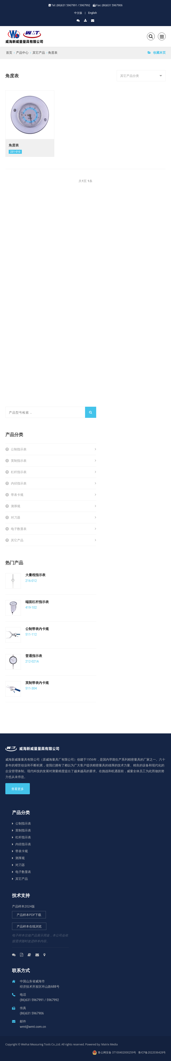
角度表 (52, 52)
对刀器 (53, 517)
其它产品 (39, 52)
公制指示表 (53, 449)
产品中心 (22, 52)
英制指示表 (53, 461)
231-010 (15, 151)
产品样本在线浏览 (29, 926)
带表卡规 (53, 495)
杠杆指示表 (53, 472)
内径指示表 (53, 483)
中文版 (78, 12)
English (92, 12)
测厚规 (53, 506)
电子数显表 (53, 529)
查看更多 (17, 789)
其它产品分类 (131, 77)
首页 (9, 52)
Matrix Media (109, 1044)
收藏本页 (157, 52)
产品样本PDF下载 (29, 915)
